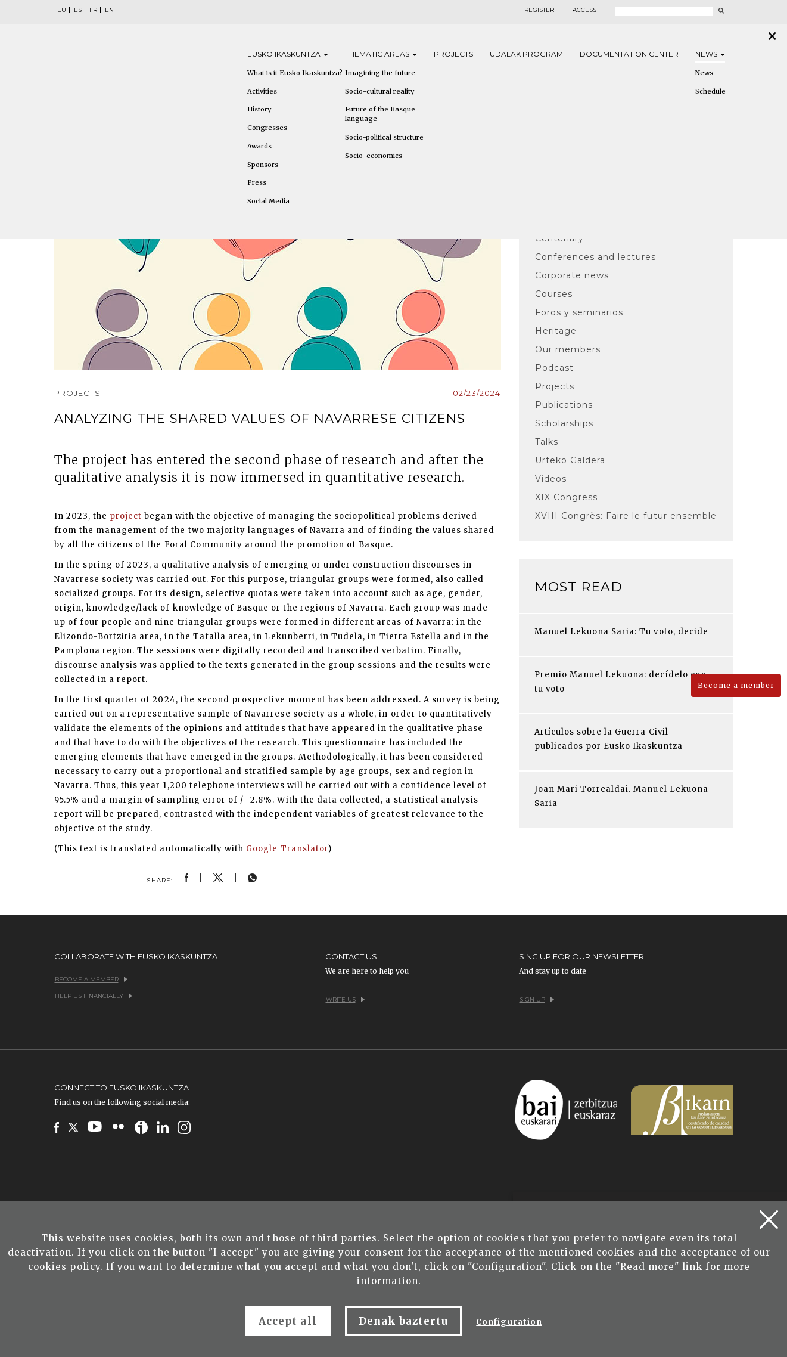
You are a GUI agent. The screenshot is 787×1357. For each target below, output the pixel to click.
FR (93, 10)
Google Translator (287, 849)
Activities (262, 91)
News (710, 53)
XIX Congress (566, 497)
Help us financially (93, 996)
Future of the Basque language (380, 114)
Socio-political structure (384, 137)
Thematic (381, 53)
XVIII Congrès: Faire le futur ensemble (626, 515)
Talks (546, 441)
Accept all (287, 1321)
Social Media (268, 201)
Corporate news (572, 275)
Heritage (556, 331)
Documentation (629, 53)
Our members (568, 349)
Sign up (537, 999)
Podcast (554, 368)
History (259, 109)
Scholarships (564, 423)
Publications (564, 404)
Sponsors (262, 164)
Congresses (267, 127)
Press (256, 182)
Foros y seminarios (579, 312)
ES (78, 10)
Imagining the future (380, 73)
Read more (647, 1266)
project (126, 516)
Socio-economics (373, 155)
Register (539, 10)
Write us (345, 999)
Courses (554, 294)
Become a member (736, 685)
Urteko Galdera (570, 460)
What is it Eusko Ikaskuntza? (295, 73)
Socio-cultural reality (379, 91)
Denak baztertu (404, 1321)
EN (109, 10)
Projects (453, 53)
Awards (259, 146)
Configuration (509, 1322)
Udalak (526, 53)
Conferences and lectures (596, 257)
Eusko (287, 53)
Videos (551, 478)
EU (61, 10)
